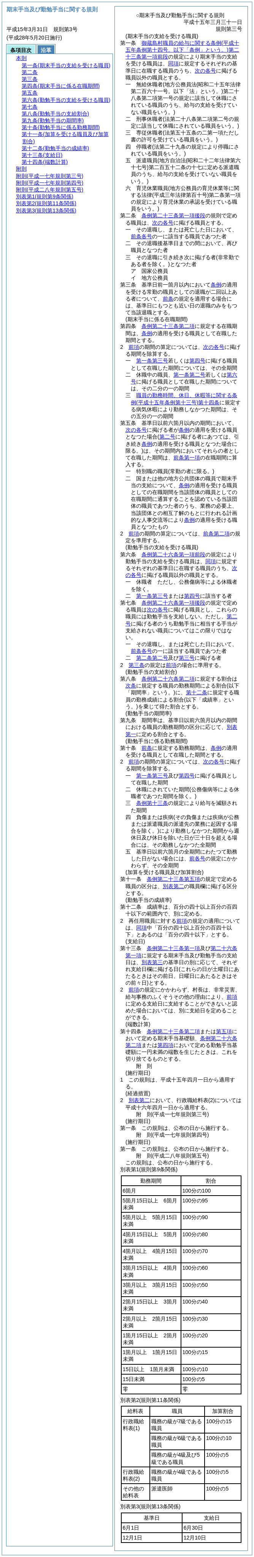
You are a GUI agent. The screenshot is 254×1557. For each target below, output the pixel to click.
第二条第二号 (152, 658)
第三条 (136, 665)
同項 (173, 63)
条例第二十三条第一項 (173, 948)
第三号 (187, 658)
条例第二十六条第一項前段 (173, 554)
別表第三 (152, 962)
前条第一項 (186, 458)
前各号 (197, 858)
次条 (130, 686)
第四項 (165, 1045)
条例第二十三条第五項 (173, 879)
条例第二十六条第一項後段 (173, 603)
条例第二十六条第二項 (168, 679)
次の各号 (205, 71)
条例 (216, 285)
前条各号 (141, 236)
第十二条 (196, 692)
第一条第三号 (152, 361)
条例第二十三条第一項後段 (173, 215)
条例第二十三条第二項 (168, 326)
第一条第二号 (189, 375)
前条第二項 (216, 534)
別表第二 (173, 886)
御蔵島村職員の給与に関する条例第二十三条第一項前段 (182, 50)
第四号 (197, 361)
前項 (134, 347)
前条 (168, 299)
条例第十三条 (152, 803)
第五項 (224, 1031)
